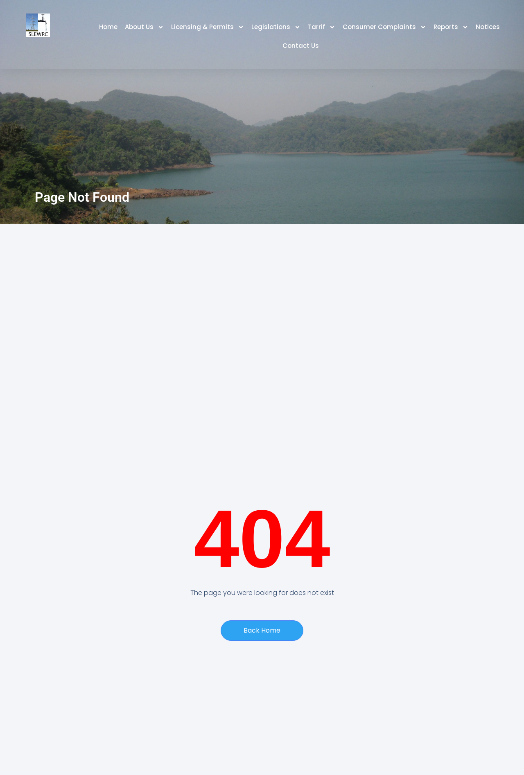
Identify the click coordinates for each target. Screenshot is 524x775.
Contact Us (300, 45)
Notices (488, 27)
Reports (451, 27)
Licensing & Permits (207, 27)
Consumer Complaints (384, 27)
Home (108, 27)
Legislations (275, 27)
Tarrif (321, 27)
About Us (144, 27)
